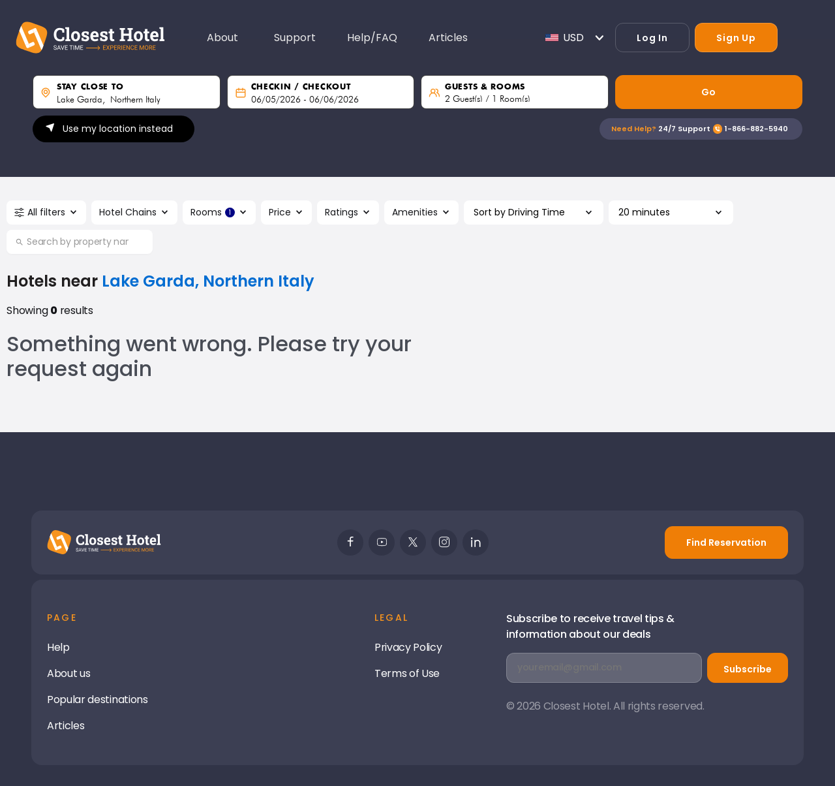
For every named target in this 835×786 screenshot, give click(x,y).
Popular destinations (97, 699)
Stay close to (90, 87)
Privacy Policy (408, 647)
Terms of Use (407, 673)
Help (58, 647)
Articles (65, 725)
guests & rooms (485, 87)
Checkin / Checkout (301, 87)
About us (68, 673)
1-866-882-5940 (756, 128)
